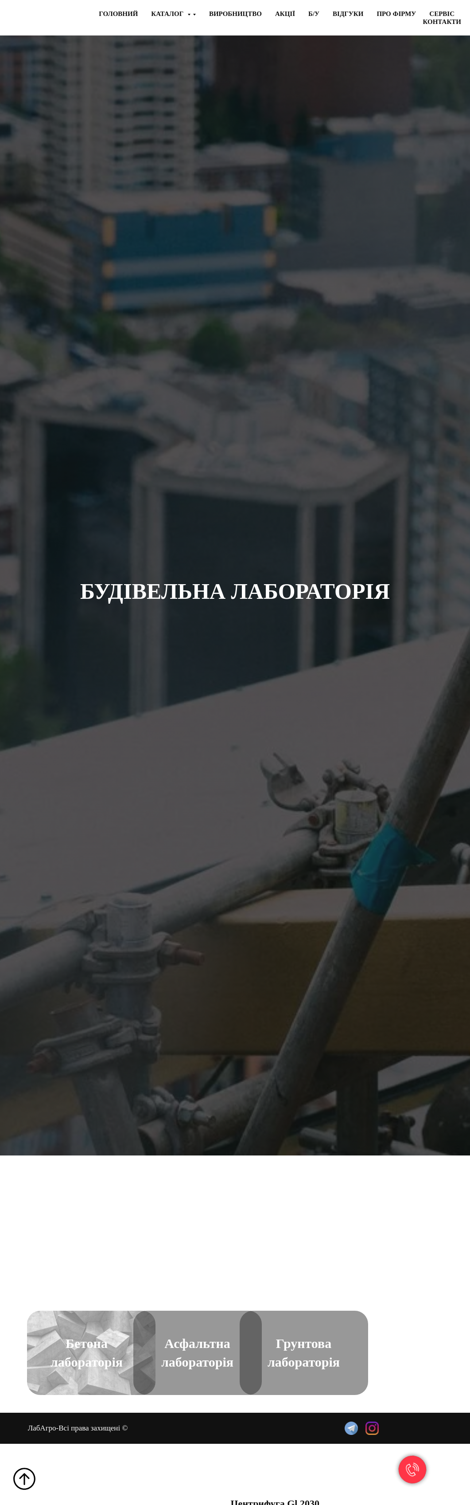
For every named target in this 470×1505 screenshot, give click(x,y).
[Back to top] (24, 1479)
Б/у (313, 13)
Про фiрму (396, 13)
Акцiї (285, 13)
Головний (118, 13)
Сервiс (441, 13)
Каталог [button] (168, 13)
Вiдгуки (348, 13)
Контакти (442, 21)
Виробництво (235, 13)
